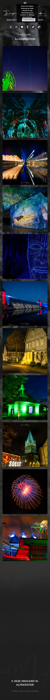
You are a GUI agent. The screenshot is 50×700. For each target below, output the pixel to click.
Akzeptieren (28, 20)
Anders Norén (31, 691)
